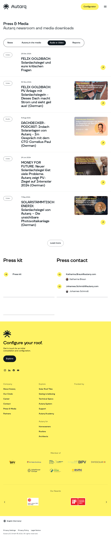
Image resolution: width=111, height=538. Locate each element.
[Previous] (4, 502)
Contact (7, 404)
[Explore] (9, 358)
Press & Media (9, 409)
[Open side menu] (105, 6)
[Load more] (55, 243)
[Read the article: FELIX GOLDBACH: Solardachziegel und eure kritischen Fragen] (55, 62)
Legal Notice (36, 530)
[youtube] (18, 370)
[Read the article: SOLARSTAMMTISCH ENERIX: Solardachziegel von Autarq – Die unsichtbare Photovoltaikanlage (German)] (55, 211)
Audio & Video (57, 42)
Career (6, 399)
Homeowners (45, 426)
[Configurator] (90, 6)
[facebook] (13, 370)
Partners (7, 414)
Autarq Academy (46, 414)
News (10, 42)
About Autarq (9, 389)
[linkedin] (9, 370)
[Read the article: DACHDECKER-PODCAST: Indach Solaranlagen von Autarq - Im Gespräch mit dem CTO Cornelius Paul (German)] (55, 132)
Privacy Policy (23, 530)
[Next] (106, 502)
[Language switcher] (12, 521)
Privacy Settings (9, 530)
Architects (43, 436)
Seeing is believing (47, 394)
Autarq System (45, 404)
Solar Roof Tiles (46, 389)
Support (42, 409)
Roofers (42, 431)
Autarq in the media (31, 42)
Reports (76, 42)
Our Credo (8, 394)
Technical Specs (46, 399)
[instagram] (5, 370)
